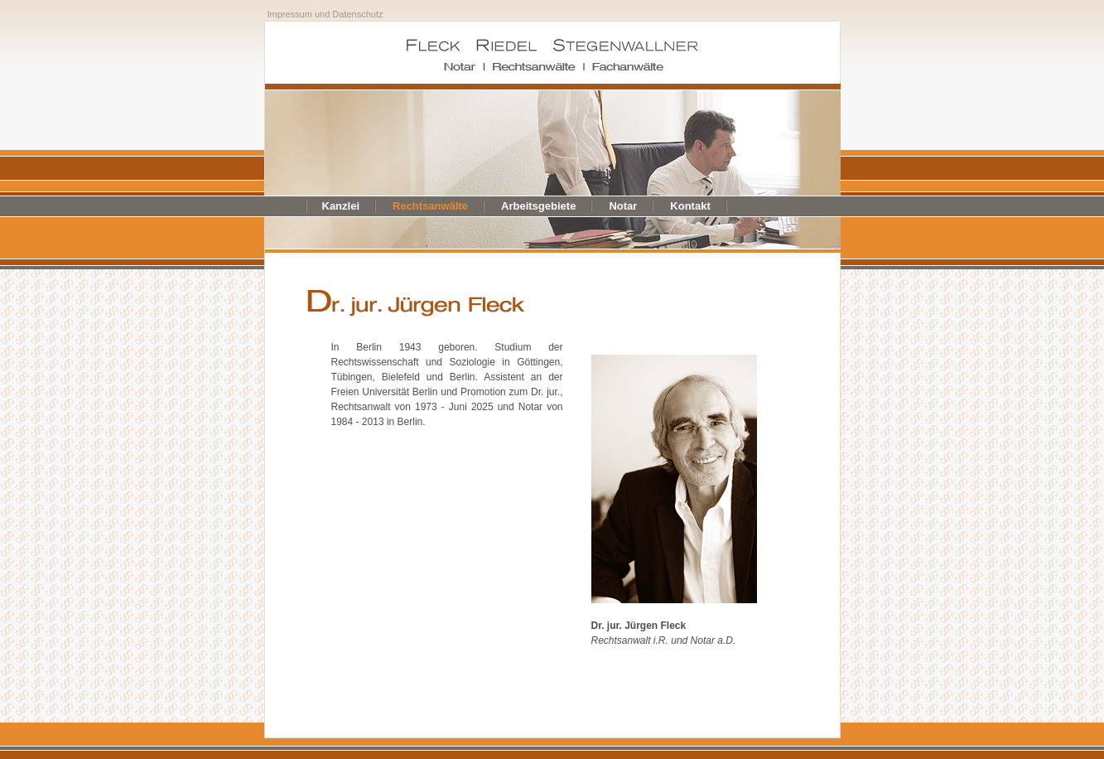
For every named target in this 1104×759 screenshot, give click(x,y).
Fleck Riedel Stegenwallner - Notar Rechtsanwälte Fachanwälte (552, 52)
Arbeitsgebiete (538, 206)
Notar (623, 206)
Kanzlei (341, 206)
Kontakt (690, 206)
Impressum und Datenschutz (325, 14)
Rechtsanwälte (430, 206)
